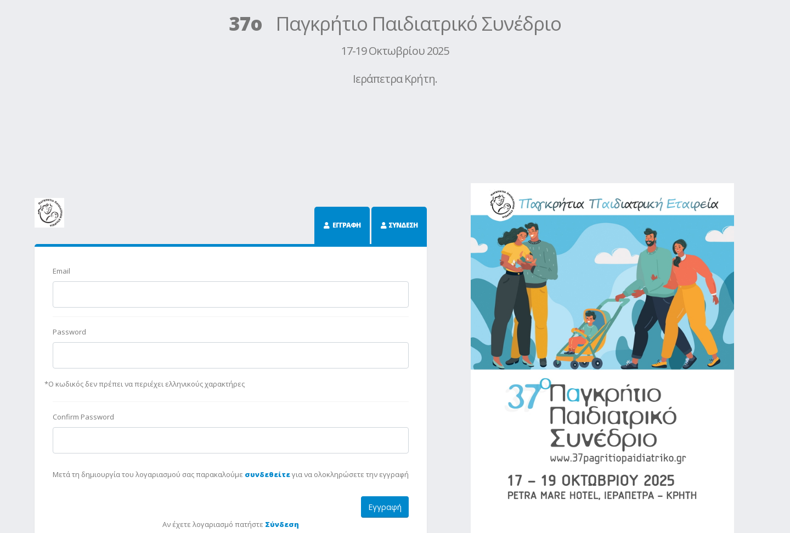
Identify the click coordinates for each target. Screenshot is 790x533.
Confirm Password (83, 417)
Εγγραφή (385, 507)
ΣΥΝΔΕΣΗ (402, 225)
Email (61, 271)
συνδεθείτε (267, 474)
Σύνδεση (282, 524)
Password (69, 332)
